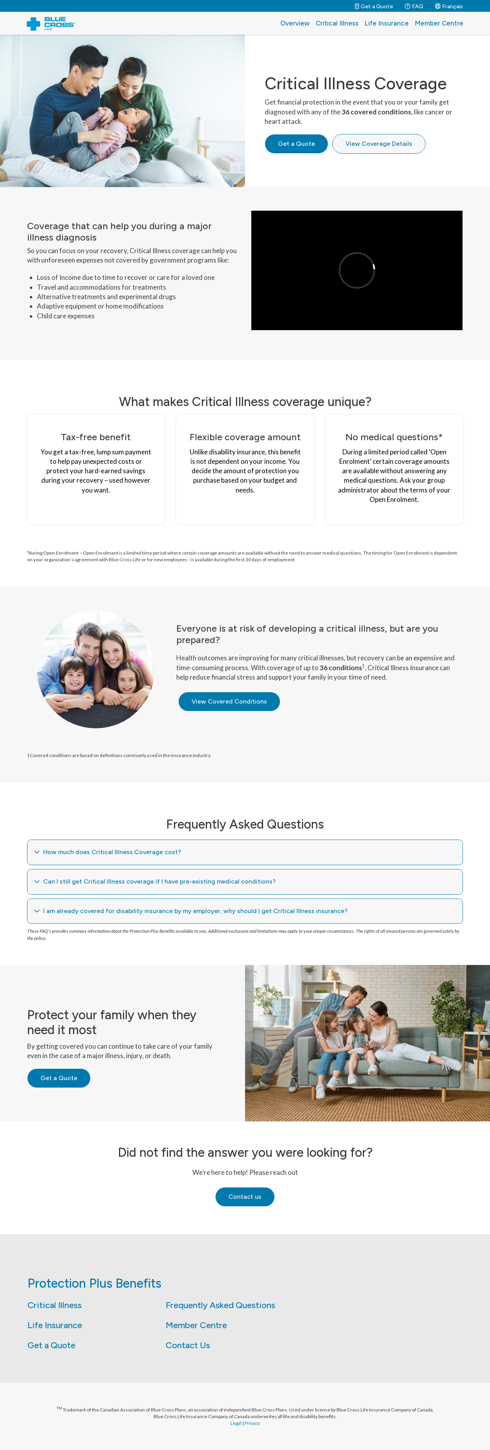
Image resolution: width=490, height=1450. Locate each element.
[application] (357, 270)
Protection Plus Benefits (94, 1283)
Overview (295, 23)
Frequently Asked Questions (220, 1305)
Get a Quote (51, 1345)
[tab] (245, 852)
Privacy (252, 1423)
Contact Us (188, 1345)
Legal (235, 1423)
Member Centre (439, 23)
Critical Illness (337, 23)
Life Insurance (386, 23)
